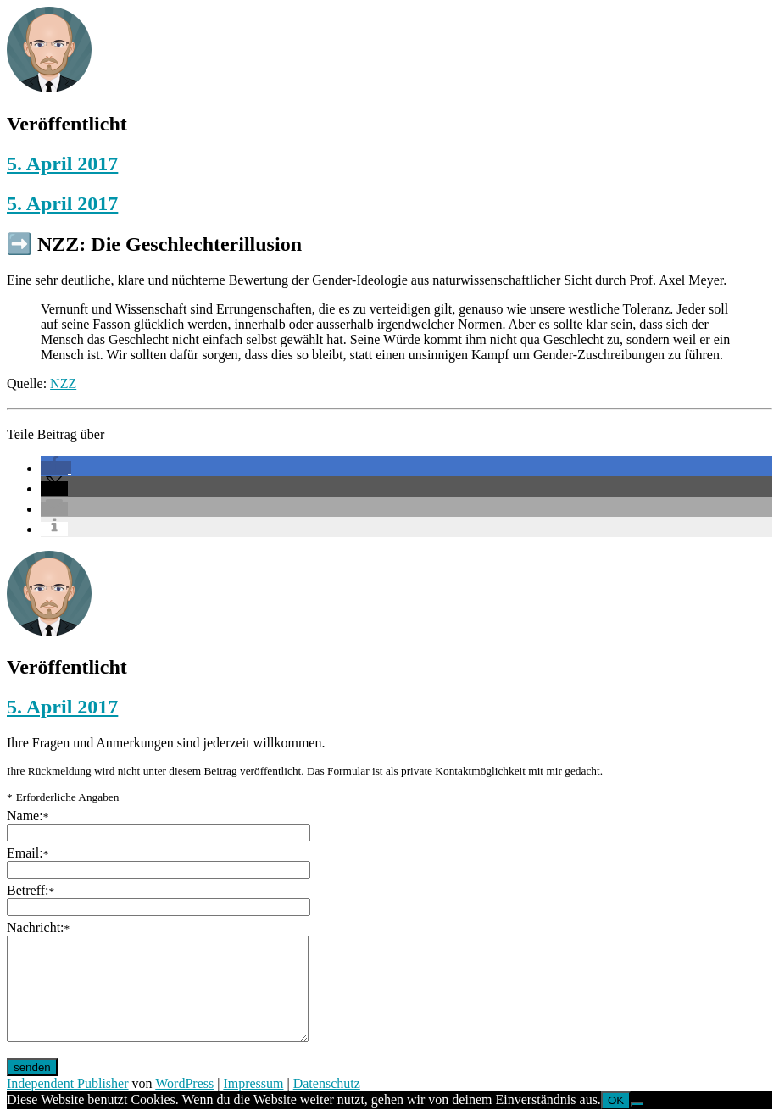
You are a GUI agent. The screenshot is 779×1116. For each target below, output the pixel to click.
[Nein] (637, 1104)
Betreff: (30, 890)
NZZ (63, 383)
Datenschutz (326, 1083)
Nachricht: (38, 927)
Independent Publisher (68, 1083)
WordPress (184, 1083)
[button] (56, 468)
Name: (27, 815)
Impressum (253, 1083)
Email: (27, 853)
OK (616, 1100)
